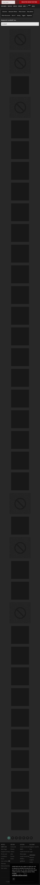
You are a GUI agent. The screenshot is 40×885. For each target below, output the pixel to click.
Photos (12, 849)
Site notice (4, 868)
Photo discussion (6, 15)
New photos (30, 11)
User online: (5, 861)
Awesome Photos (13, 11)
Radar (12, 858)
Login (29, 5)
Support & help (5, 851)
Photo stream (22, 11)
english (32, 860)
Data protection (5, 866)
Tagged (23, 15)
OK (13, 878)
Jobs (11, 854)
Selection (4, 11)
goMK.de (22, 861)
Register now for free (29, 2)
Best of (13, 15)
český (31, 862)
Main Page (4, 849)
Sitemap (3, 863)
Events (12, 856)
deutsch (32, 857)
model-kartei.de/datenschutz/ (19, 875)
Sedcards (13, 847)
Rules (2, 858)
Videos (12, 851)
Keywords (29, 15)
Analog (18, 15)
